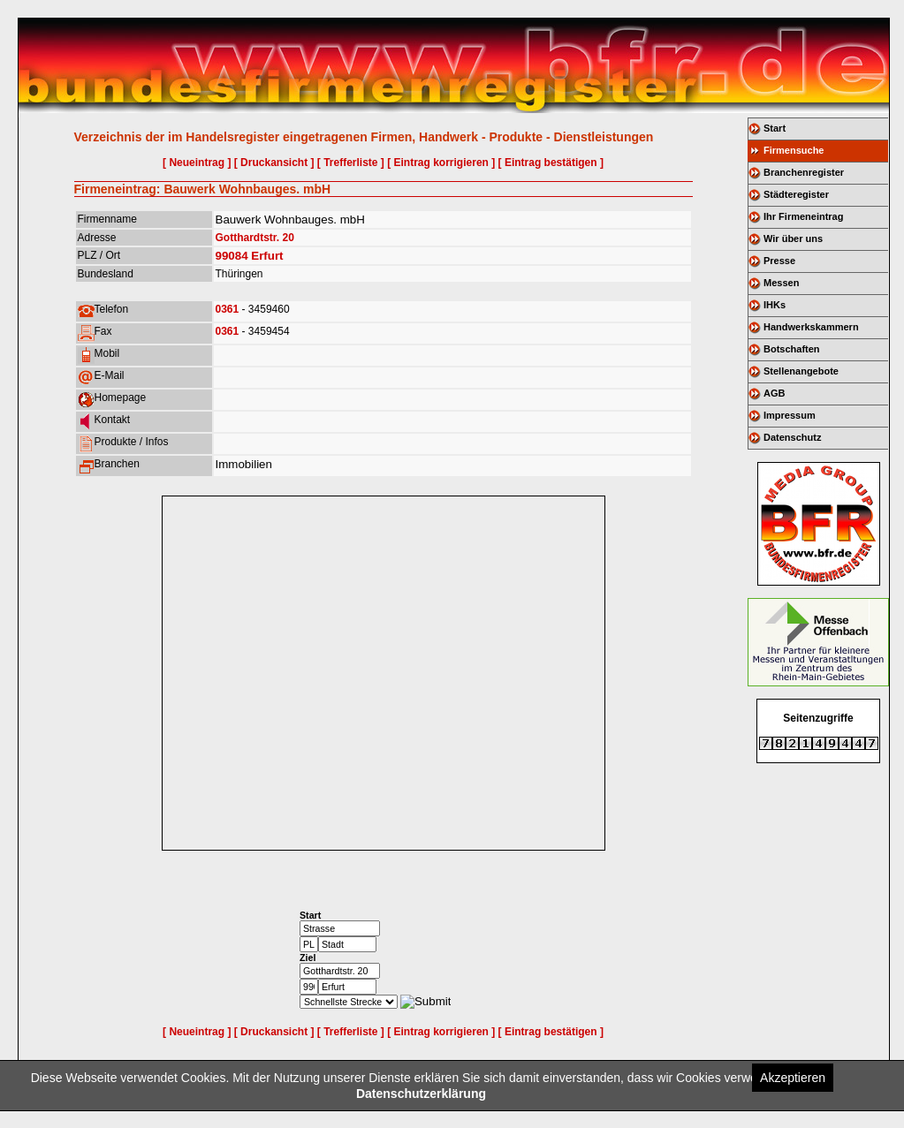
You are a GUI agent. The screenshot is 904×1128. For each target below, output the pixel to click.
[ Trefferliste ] (350, 162)
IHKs (774, 304)
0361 (227, 309)
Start (774, 128)
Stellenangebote (801, 371)
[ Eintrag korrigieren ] (441, 162)
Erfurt (267, 255)
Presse (779, 260)
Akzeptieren (792, 1078)
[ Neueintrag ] (197, 162)
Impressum (789, 415)
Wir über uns (793, 238)
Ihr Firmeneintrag (803, 216)
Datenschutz (792, 437)
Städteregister (796, 194)
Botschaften (791, 349)
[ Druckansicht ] (274, 162)
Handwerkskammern (811, 327)
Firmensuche (793, 150)
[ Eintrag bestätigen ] (551, 162)
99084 (232, 255)
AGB (774, 393)
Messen (781, 282)
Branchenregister (803, 172)
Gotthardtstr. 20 (255, 237)
